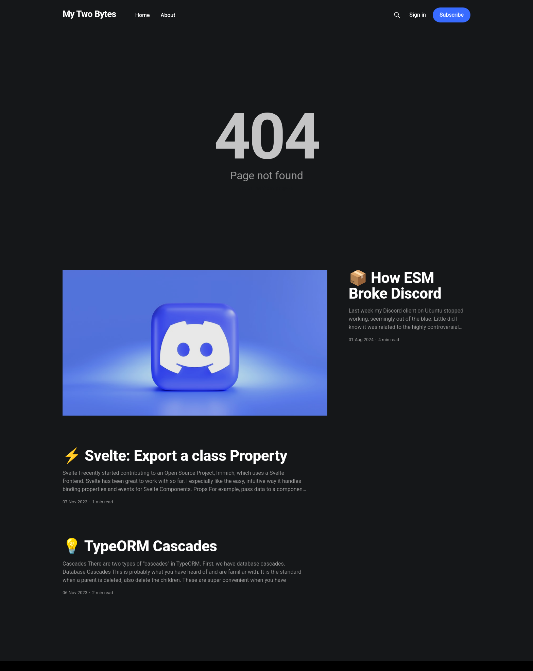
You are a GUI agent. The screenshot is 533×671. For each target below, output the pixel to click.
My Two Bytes (89, 14)
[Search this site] (397, 15)
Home (142, 15)
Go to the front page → (266, 188)
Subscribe (452, 15)
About (168, 15)
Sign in (417, 15)
